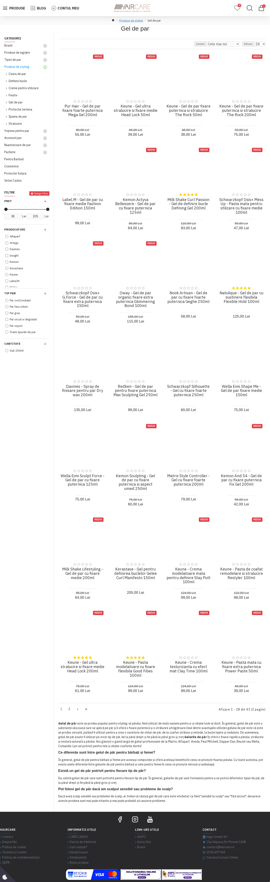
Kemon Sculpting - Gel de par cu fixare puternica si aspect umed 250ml (135, 482)
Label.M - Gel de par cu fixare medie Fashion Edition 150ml (82, 204)
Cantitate (12, 344)
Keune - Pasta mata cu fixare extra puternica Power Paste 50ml (241, 666)
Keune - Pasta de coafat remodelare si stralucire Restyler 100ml (241, 573)
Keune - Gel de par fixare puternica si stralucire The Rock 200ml (241, 110)
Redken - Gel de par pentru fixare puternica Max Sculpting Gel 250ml (135, 390)
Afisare (250, 43)
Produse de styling (131, 20)
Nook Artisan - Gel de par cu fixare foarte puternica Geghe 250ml (188, 297)
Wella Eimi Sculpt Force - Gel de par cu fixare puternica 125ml (82, 480)
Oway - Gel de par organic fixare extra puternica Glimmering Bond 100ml (135, 299)
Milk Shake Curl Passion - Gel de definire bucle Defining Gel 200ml (188, 204)
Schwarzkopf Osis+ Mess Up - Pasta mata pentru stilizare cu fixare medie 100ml (241, 206)
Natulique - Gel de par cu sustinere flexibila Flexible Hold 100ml (241, 297)
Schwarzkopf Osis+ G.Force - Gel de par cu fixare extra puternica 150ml (82, 299)
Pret (8, 201)
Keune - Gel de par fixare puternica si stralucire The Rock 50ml (188, 110)
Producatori (14, 229)
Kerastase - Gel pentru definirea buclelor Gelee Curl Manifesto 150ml (135, 573)
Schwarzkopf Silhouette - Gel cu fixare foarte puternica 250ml (188, 390)
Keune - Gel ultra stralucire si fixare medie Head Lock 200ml (82, 666)
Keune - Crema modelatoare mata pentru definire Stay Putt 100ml (188, 575)
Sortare (210, 43)
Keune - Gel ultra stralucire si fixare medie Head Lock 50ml (135, 110)
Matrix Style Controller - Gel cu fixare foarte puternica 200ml (188, 480)
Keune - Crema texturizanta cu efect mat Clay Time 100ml (188, 666)
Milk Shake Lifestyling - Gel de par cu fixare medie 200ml (82, 573)
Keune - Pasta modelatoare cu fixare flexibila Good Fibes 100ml (135, 668)
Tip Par (10, 293)
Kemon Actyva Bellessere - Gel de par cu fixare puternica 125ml (135, 206)
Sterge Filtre (41, 193)
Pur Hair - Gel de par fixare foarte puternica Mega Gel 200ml (82, 110)
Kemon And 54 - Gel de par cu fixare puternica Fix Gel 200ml (241, 480)
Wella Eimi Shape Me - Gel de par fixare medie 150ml (241, 390)
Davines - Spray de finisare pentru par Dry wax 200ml (82, 390)
